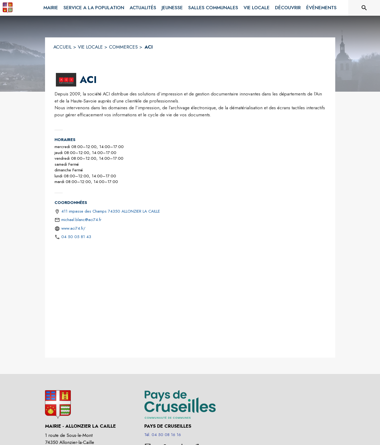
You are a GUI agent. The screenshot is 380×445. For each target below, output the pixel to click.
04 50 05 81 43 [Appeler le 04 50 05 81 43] (76, 237)
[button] (66, 80)
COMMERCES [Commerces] (123, 47)
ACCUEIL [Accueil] (62, 47)
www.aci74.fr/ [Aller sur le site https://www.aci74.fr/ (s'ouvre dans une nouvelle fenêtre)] (73, 228)
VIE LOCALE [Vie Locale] (90, 47)
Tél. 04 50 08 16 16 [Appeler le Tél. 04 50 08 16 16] (162, 435)
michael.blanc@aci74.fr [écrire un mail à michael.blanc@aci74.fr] (81, 220)
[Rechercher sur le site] (364, 7)
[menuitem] (51, 7)
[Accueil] (7, 7)
